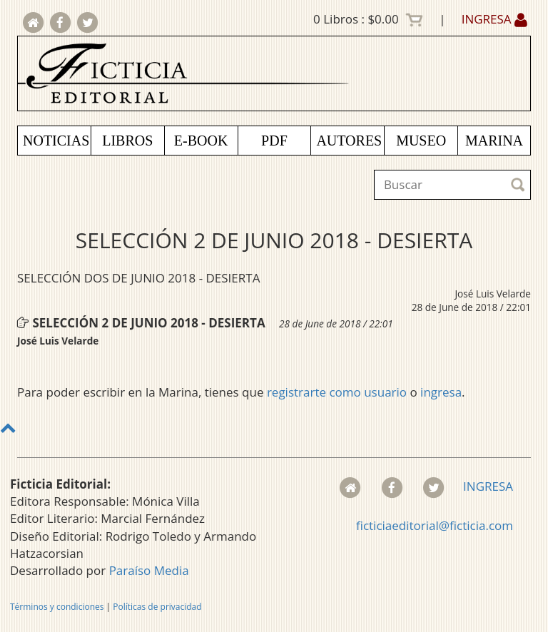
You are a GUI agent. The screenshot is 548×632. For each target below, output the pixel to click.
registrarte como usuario (337, 392)
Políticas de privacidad (157, 607)
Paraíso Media (149, 570)
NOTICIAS (56, 140)
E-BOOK (201, 140)
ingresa (441, 392)
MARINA (494, 140)
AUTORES (349, 140)
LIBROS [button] (127, 140)
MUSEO (421, 140)
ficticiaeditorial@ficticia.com (434, 525)
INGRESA (494, 19)
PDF (274, 140)
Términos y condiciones (56, 607)
